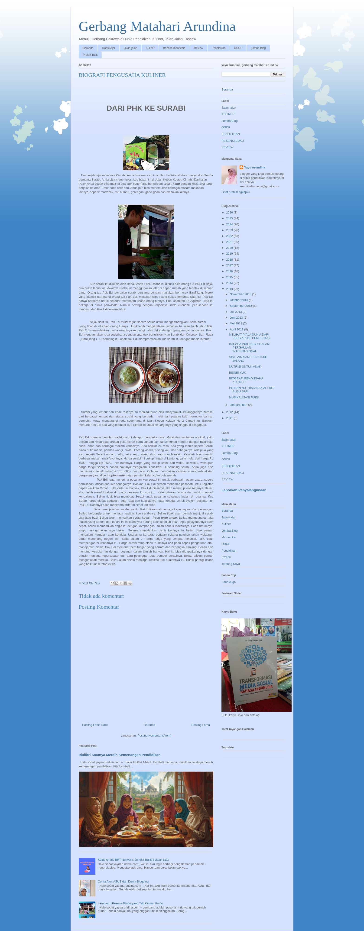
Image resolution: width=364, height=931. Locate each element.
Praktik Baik (90, 54)
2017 (230, 265)
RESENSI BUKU (232, 140)
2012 (230, 412)
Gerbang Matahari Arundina (157, 26)
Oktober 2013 (239, 300)
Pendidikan (218, 48)
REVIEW (227, 147)
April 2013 (237, 329)
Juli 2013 (236, 312)
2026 (230, 212)
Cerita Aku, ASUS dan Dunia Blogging (123, 881)
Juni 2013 (237, 317)
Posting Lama (201, 725)
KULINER (227, 114)
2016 (230, 271)
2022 (230, 236)
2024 (230, 224)
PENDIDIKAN (230, 134)
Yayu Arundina (254, 167)
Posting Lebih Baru (95, 725)
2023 (230, 230)
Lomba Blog (258, 48)
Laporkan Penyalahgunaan (243, 490)
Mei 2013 (236, 323)
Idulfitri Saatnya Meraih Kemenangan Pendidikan (119, 755)
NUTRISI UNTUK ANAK (245, 366)
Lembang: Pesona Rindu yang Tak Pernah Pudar (130, 903)
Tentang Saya (230, 564)
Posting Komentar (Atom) (154, 735)
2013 (230, 289)
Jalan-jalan (130, 48)
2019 (230, 253)
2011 (230, 418)
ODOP (238, 48)
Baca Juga (228, 582)
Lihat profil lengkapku (235, 192)
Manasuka (228, 537)
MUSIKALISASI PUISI (244, 397)
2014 (230, 283)
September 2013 (241, 305)
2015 (230, 277)
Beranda (88, 48)
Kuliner (150, 48)
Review (198, 48)
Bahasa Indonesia (174, 48)
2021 (230, 242)
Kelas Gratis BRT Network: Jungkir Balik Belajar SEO (133, 859)
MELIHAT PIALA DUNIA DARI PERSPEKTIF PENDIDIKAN (249, 336)
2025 (230, 218)
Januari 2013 (239, 405)
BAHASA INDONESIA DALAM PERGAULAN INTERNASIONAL (249, 347)
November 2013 (241, 294)
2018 (230, 259)
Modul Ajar (108, 48)
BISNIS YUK (237, 372)
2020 (230, 247)
